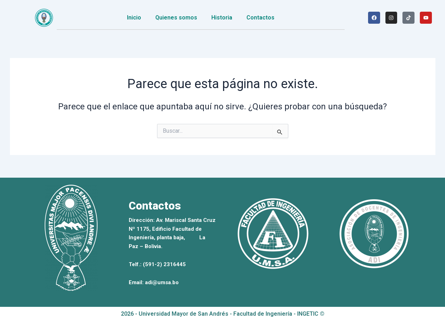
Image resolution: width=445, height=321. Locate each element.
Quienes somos (176, 17)
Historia (221, 17)
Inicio (134, 17)
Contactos (260, 17)
